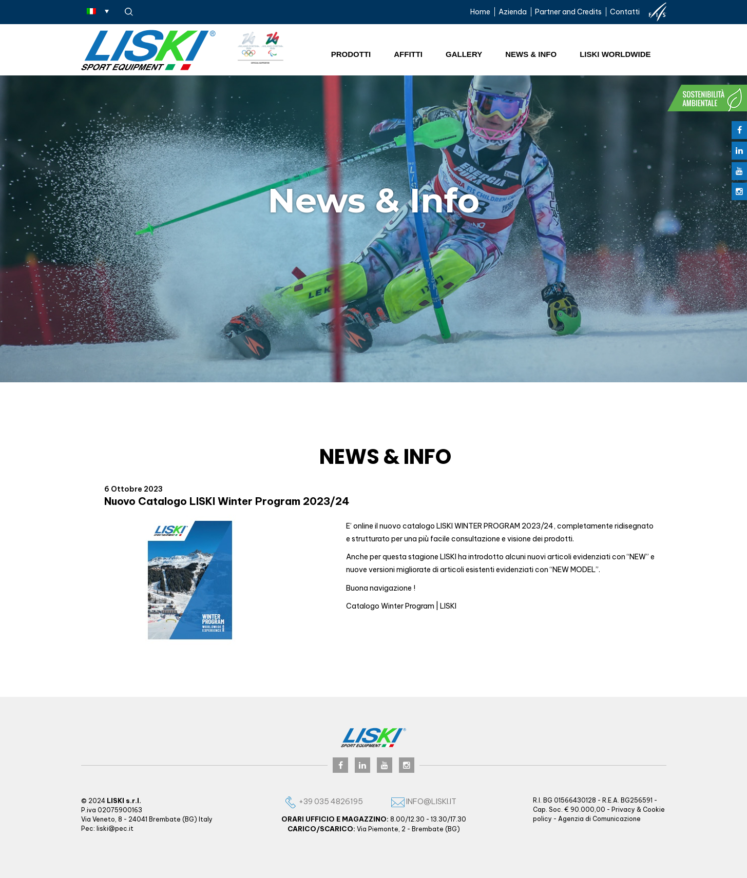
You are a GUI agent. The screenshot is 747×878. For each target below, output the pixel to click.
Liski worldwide (615, 54)
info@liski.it (423, 801)
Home (480, 11)
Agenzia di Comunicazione (599, 819)
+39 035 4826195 (323, 801)
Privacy (623, 809)
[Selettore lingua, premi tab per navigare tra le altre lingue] (97, 10)
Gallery (464, 54)
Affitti (408, 54)
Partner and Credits (568, 11)
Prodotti (351, 54)
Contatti (625, 11)
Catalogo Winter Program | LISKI (401, 606)
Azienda (513, 11)
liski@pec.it (115, 828)
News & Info (531, 54)
